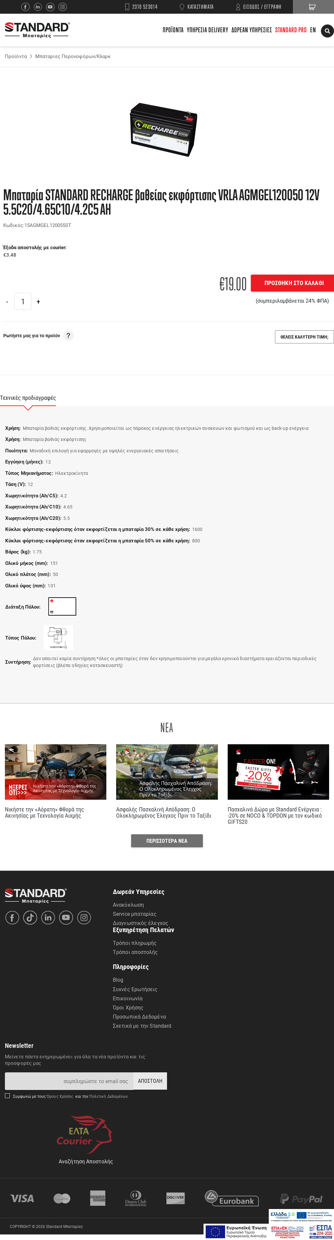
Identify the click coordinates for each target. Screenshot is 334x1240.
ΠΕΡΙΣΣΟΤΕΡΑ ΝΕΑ (167, 844)
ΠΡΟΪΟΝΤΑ (173, 30)
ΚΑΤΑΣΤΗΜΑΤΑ (201, 6)
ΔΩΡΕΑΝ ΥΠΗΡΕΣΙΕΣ (252, 30)
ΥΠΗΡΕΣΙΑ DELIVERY (207, 30)
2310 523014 (145, 6)
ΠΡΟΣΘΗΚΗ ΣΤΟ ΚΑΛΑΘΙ (288, 283)
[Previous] (7, 301)
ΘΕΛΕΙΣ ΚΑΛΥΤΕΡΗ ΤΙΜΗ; (304, 337)
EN (313, 30)
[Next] (38, 301)
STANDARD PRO (291, 30)
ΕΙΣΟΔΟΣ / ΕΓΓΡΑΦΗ (262, 6)
